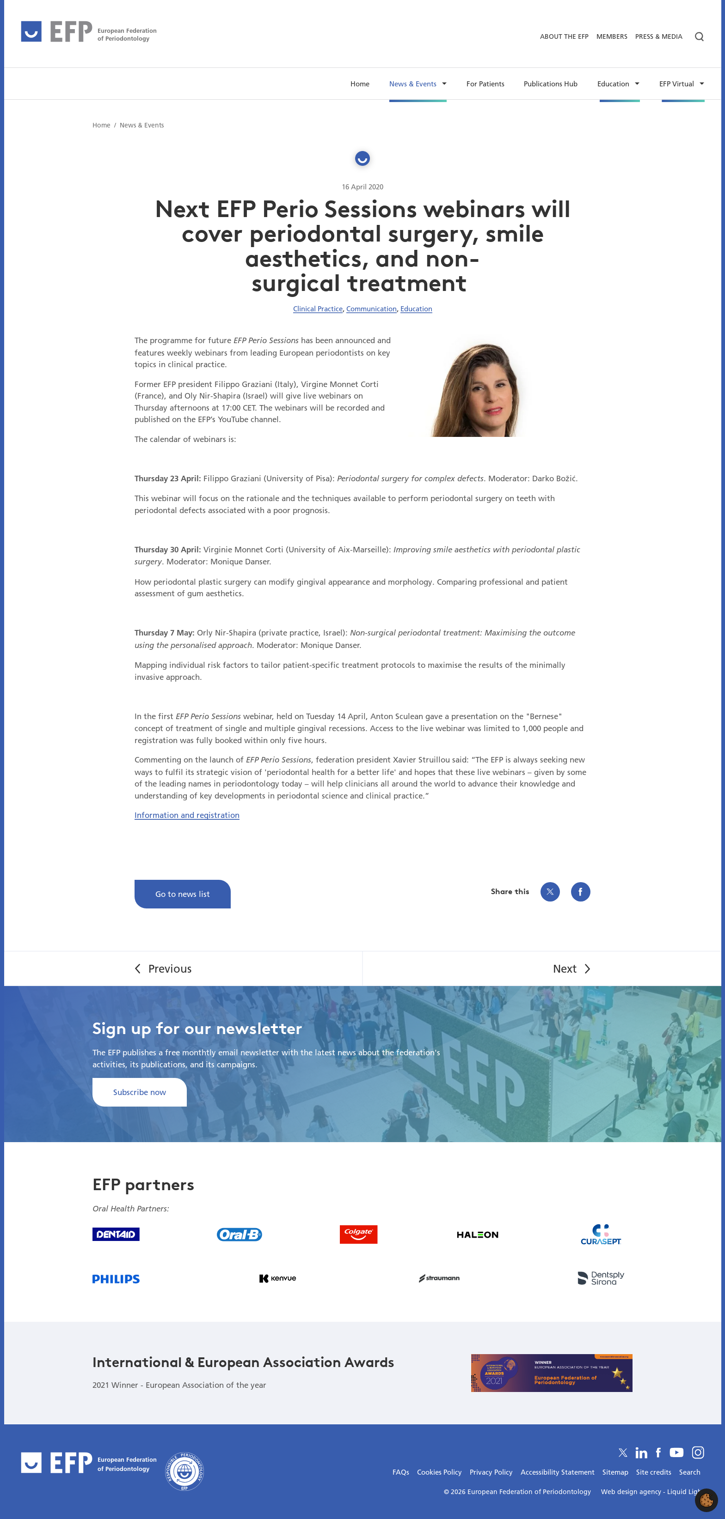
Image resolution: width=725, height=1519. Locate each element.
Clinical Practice (318, 308)
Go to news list (182, 894)
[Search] (695, 37)
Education (416, 308)
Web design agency (632, 1492)
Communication (371, 308)
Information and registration (187, 815)
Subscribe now (139, 1092)
